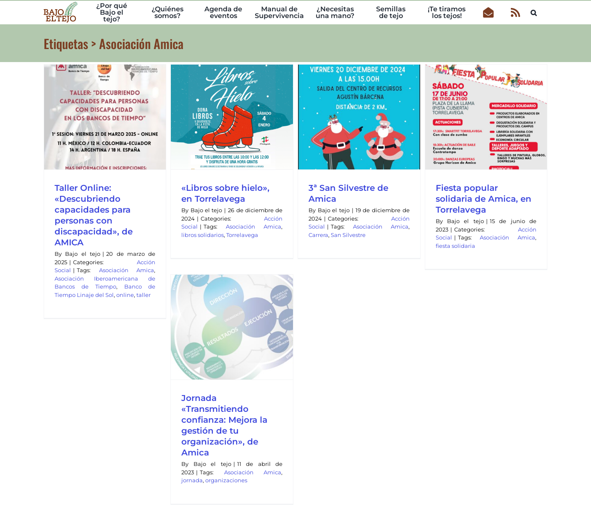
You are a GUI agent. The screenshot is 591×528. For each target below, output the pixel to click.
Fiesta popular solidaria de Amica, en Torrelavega (483, 199)
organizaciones (226, 480)
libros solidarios (202, 234)
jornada (192, 480)
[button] (534, 11)
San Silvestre (348, 234)
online (125, 294)
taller (143, 294)
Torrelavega (242, 234)
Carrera (318, 234)
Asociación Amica (126, 270)
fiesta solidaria (455, 245)
